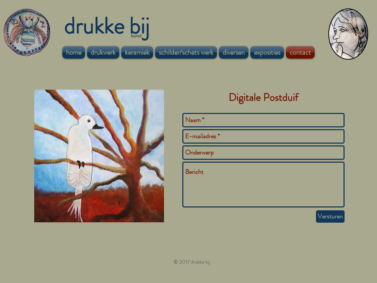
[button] (103, 52)
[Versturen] (330, 216)
